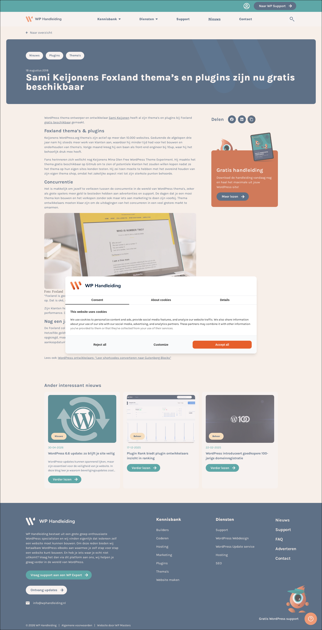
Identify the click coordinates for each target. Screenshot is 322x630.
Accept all (222, 344)
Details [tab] (225, 300)
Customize (161, 344)
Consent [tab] (97, 300)
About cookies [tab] (161, 300)
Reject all (99, 344)
